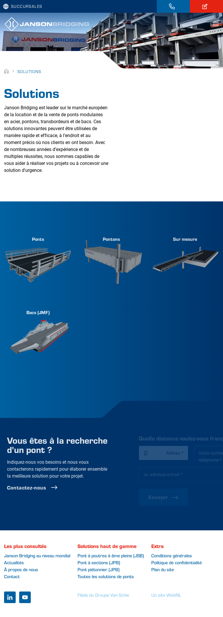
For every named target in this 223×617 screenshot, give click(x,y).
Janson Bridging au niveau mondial (37, 555)
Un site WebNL (166, 595)
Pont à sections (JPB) (99, 562)
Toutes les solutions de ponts (106, 576)
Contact (12, 576)
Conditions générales (171, 555)
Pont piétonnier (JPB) (99, 569)
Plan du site (162, 569)
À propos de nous (21, 569)
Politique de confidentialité (176, 562)
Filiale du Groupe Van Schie (103, 595)
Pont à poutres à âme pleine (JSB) (111, 555)
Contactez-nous (48, 487)
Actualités (14, 562)
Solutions (29, 71)
